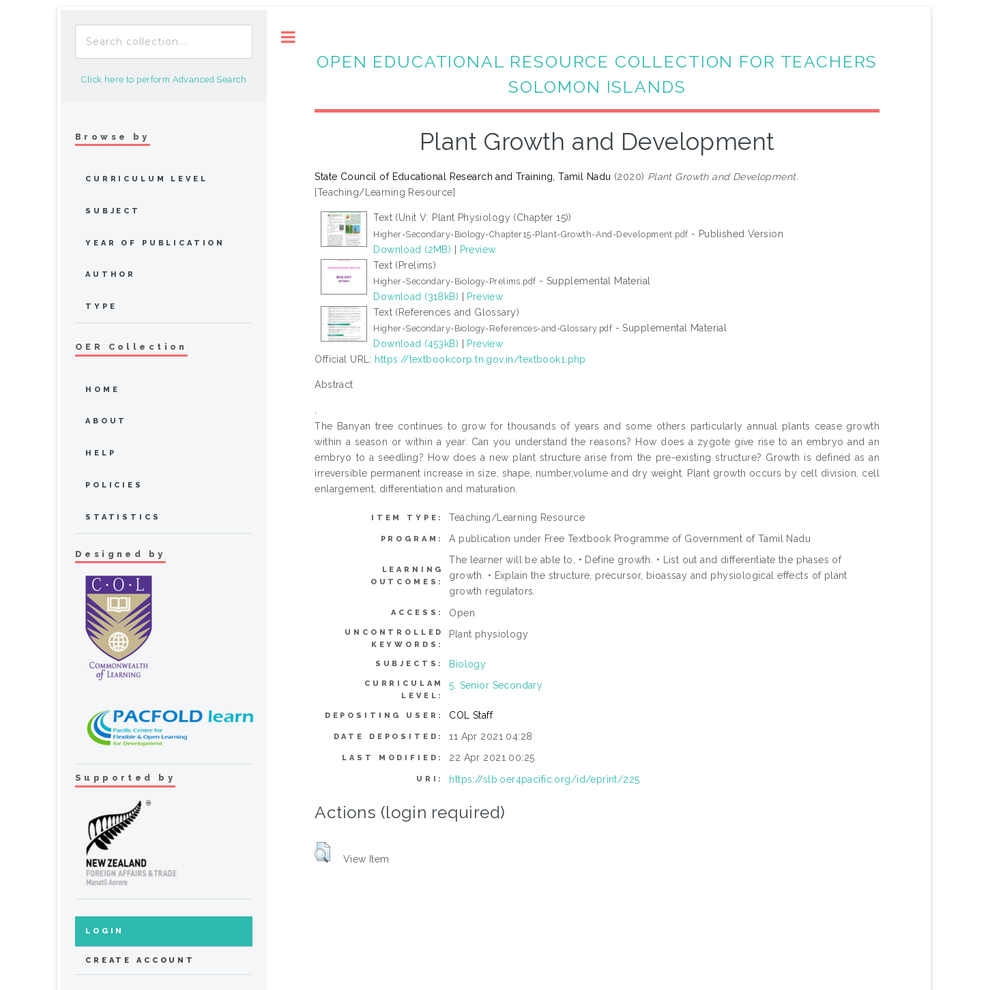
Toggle (288, 37)
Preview (478, 249)
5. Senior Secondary (495, 685)
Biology (467, 664)
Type (101, 306)
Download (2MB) (412, 249)
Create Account (140, 960)
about (106, 421)
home (102, 389)
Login (104, 931)
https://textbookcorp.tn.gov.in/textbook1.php (480, 359)
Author (110, 274)
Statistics (123, 517)
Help (100, 453)
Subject (113, 211)
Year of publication (155, 243)
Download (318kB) (416, 296)
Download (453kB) (416, 343)
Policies (114, 485)
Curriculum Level (146, 179)
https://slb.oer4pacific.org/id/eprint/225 (544, 779)
